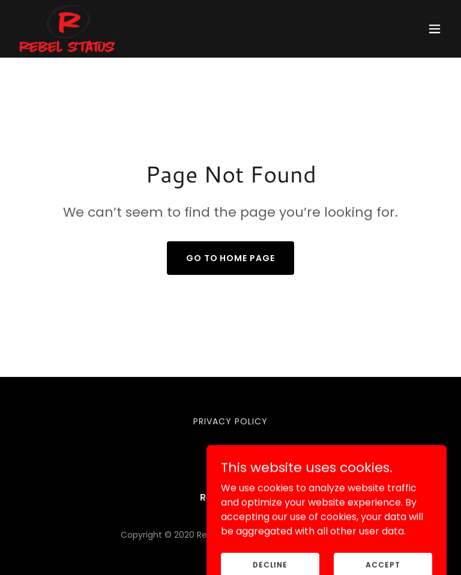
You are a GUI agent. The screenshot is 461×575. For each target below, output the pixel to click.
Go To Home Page (231, 258)
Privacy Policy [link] (230, 421)
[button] (435, 29)
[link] (67, 29)
